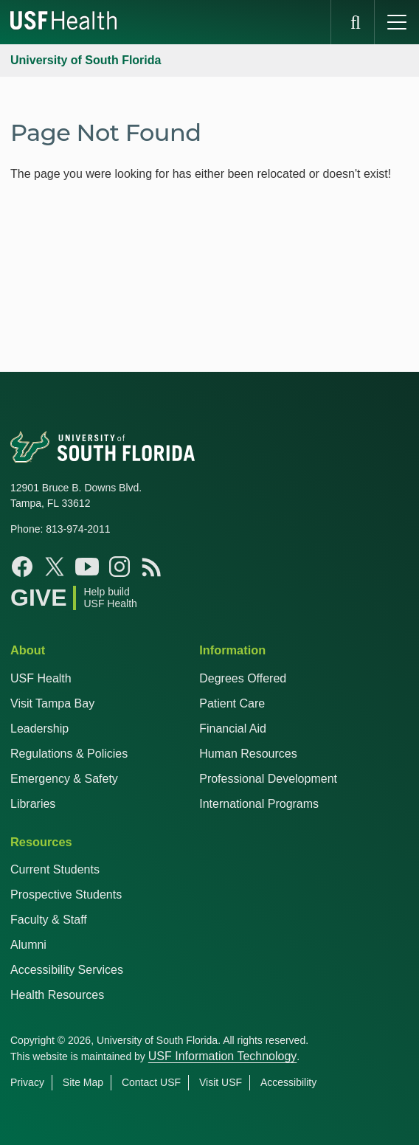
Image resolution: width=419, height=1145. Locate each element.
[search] (352, 22)
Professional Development (268, 778)
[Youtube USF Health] (87, 566)
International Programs (259, 804)
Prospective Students (66, 894)
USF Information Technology (222, 1056)
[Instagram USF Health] (119, 566)
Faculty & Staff (48, 919)
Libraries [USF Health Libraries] (32, 804)
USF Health (41, 678)
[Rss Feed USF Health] (152, 566)
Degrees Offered (242, 678)
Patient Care (232, 703)
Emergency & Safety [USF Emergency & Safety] (64, 778)
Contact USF (151, 1082)
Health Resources (57, 995)
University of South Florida (85, 60)
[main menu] (397, 22)
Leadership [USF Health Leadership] (39, 728)
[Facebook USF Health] (22, 566)
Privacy (27, 1082)
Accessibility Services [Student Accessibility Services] (66, 970)
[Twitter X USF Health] (54, 566)
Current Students (55, 869)
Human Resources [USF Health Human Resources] (248, 753)
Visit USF (220, 1082)
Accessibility (288, 1082)
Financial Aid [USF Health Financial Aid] (232, 728)
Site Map (83, 1082)
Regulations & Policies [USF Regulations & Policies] (69, 753)
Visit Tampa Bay (52, 703)
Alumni (28, 944)
